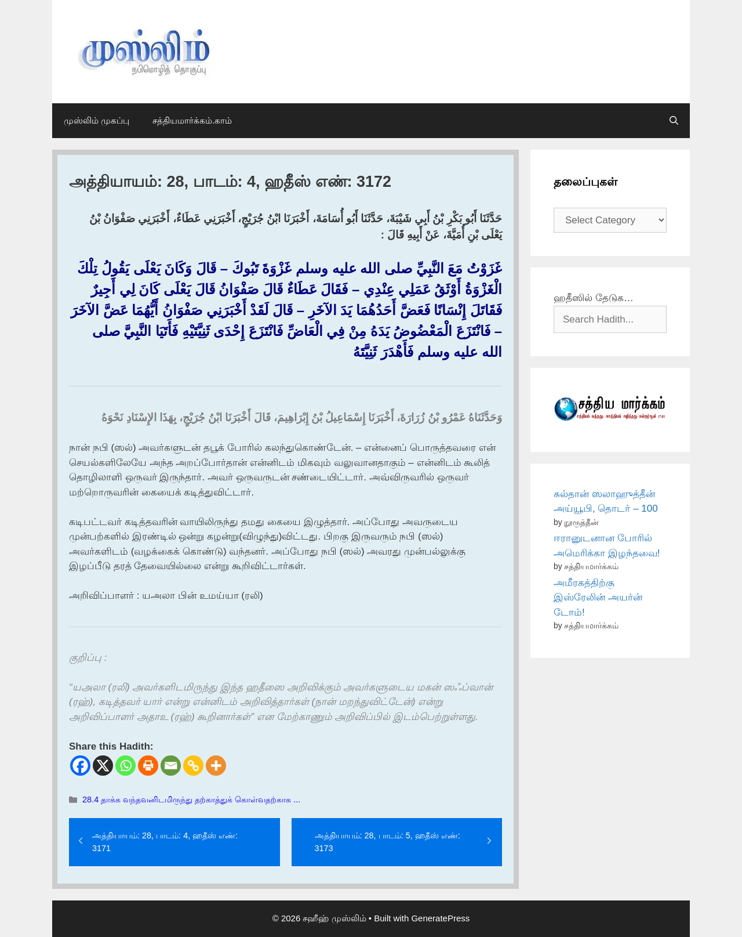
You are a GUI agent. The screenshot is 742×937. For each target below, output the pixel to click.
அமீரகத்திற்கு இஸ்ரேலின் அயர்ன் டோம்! (598, 597)
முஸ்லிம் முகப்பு (96, 120)
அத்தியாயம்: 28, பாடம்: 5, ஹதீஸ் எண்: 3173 (387, 842)
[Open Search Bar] (674, 120)
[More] (216, 765)
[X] (103, 765)
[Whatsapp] (125, 765)
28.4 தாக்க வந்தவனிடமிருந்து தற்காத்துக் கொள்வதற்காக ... (191, 799)
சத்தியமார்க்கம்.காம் (192, 120)
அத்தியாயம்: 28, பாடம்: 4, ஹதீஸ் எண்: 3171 (165, 842)
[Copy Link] (193, 765)
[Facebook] (80, 765)
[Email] (171, 765)
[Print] (148, 765)
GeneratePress (440, 918)
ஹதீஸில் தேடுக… (594, 297)
